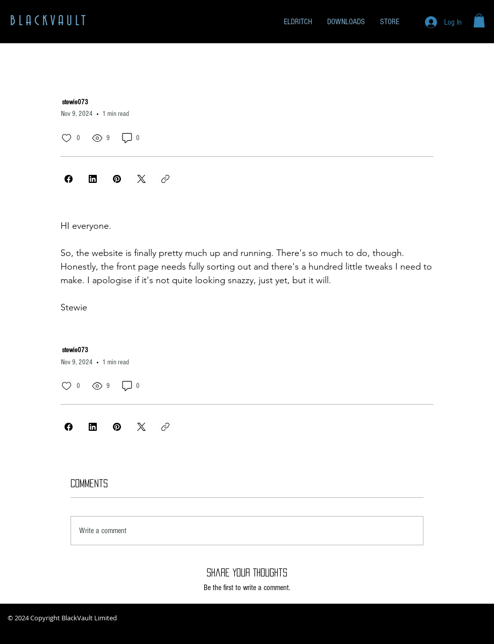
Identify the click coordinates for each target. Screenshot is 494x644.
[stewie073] (110, 102)
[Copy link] (165, 179)
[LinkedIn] (93, 179)
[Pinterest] (117, 179)
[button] (479, 20)
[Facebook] (68, 179)
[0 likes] (66, 138)
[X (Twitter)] (141, 179)
